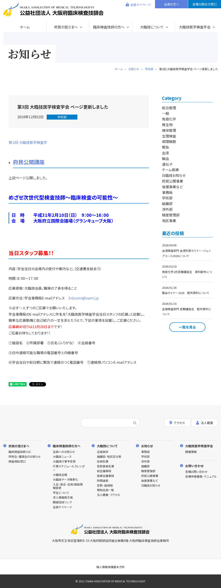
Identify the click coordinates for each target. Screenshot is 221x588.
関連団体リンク (62, 502)
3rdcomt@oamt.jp (83, 298)
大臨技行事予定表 (64, 461)
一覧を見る (187, 327)
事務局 (167, 192)
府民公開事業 (172, 181)
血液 (165, 152)
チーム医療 (170, 169)
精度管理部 (171, 214)
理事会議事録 (105, 476)
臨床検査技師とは (20, 452)
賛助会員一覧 (105, 490)
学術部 (62, 117)
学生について (61, 493)
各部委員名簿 (105, 466)
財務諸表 (102, 481)
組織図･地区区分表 (109, 457)
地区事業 (169, 220)
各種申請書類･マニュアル (201, 476)
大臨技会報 (60, 475)
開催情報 (191, 452)
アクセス (177, 423)
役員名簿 (102, 461)
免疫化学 (169, 119)
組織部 (167, 203)
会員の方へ (171, 4)
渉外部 (167, 209)
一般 (165, 113)
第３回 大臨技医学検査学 (28, 142)
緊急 (165, 147)
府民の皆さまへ (66, 27)
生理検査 (169, 136)
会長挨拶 (102, 452)
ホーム (25, 27)
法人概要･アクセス (108, 495)
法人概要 (204, 423)
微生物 (167, 124)
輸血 (165, 158)
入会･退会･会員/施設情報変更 (68, 486)
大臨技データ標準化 (65, 480)
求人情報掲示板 (63, 497)
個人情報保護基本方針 (110, 567)
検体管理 (169, 130)
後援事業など (172, 186)
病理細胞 (169, 141)
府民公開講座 (29, 162)
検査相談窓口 (17, 461)
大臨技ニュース (62, 457)
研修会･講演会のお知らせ (25, 457)
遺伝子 (167, 164)
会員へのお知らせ (64, 452)
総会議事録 (104, 471)
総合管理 (169, 107)
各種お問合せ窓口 (204, 4)
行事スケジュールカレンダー (69, 468)
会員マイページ (140, 4)
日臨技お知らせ (174, 175)
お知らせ (147, 446)
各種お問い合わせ (196, 472)
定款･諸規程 (105, 485)
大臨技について (152, 27)
